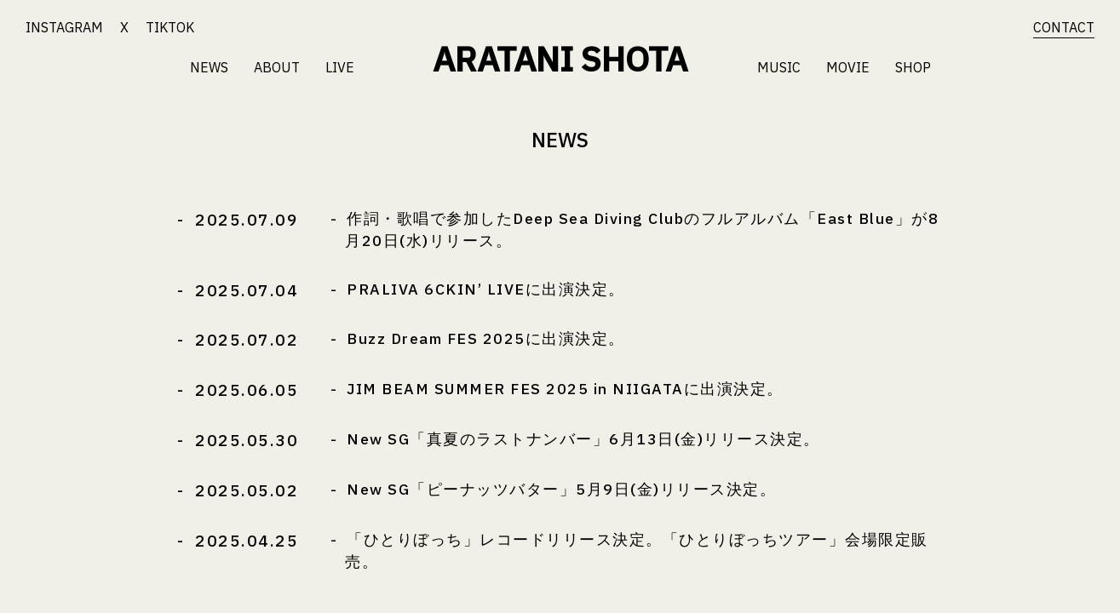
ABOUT (277, 67)
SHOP (913, 67)
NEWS (209, 67)
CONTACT (1063, 27)
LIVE (339, 67)
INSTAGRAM (64, 27)
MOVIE (848, 67)
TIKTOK (170, 27)
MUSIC (779, 67)
